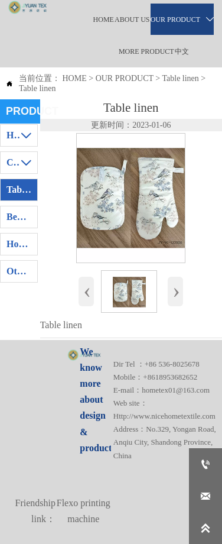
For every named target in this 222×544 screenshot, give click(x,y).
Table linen (180, 78)
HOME (75, 78)
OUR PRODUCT (125, 78)
